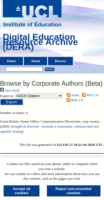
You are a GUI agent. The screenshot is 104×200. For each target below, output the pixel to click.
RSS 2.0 (74, 100)
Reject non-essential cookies (73, 191)
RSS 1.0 (89, 95)
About (35, 61)
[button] (11, 102)
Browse (60, 61)
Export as (7, 96)
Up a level (9, 90)
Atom (72, 95)
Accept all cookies (21, 191)
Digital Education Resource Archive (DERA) (40, 43)
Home (11, 61)
